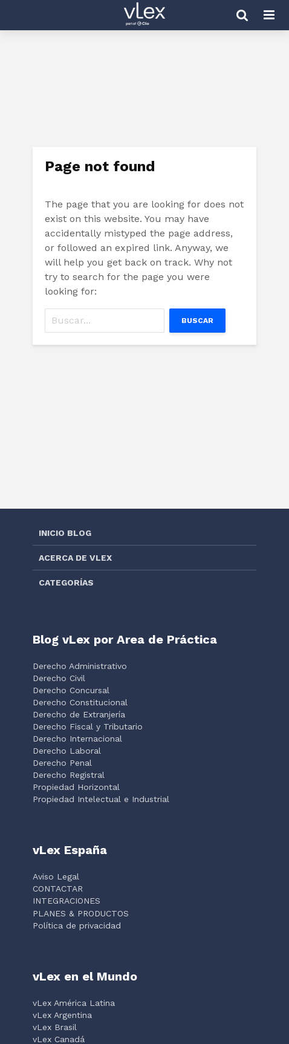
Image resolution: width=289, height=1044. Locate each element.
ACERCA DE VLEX (75, 558)
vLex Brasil (55, 1027)
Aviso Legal (56, 876)
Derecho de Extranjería (79, 714)
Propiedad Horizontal (76, 787)
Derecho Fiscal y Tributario (88, 726)
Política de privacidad (77, 925)
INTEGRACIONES (66, 900)
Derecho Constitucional (80, 702)
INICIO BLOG (65, 533)
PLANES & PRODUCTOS (81, 913)
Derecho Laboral (67, 750)
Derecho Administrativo (80, 666)
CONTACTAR (58, 888)
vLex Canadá (59, 1039)
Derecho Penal (62, 763)
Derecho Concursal (71, 690)
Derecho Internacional (77, 738)
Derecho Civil (59, 678)
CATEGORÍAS (66, 582)
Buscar (197, 320)
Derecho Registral (69, 775)
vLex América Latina (74, 1003)
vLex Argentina (62, 1015)
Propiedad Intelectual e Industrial (101, 799)
